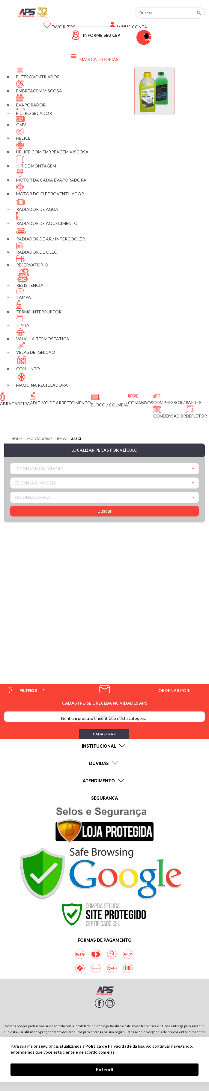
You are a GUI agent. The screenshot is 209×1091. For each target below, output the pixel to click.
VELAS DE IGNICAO (35, 348)
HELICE (23, 134)
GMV (21, 121)
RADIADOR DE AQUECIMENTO (47, 219)
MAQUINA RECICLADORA (42, 380)
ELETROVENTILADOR (38, 73)
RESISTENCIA (29, 278)
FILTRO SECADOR (34, 112)
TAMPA (23, 294)
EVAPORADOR (31, 100)
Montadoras (39, 439)
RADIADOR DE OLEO (37, 248)
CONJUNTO (28, 363)
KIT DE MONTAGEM (36, 161)
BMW (61, 439)
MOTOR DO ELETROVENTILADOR (50, 189)
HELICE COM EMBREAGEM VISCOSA (52, 147)
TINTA (22, 321)
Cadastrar (104, 734)
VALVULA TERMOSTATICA (42, 334)
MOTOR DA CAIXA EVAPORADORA (51, 175)
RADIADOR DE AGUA (37, 204)
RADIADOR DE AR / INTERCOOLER (50, 233)
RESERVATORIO (32, 261)
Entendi (104, 1069)
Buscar (104, 510)
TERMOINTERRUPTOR (38, 307)
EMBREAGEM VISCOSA (39, 86)
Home (16, 439)
